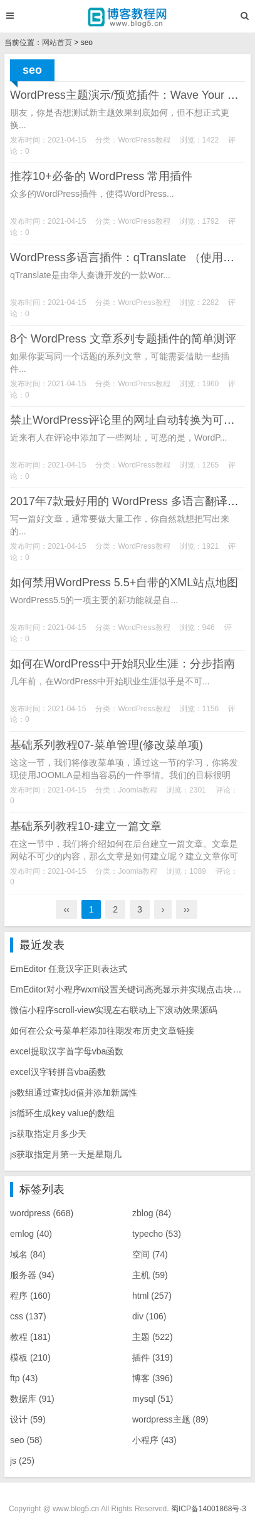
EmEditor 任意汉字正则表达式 (68, 969)
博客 (152, 1378)
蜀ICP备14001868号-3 (208, 1508)
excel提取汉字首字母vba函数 (66, 1051)
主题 (152, 1337)
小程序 (154, 1440)
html (152, 1296)
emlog (31, 1234)
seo (26, 1440)
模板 (30, 1357)
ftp (24, 1378)
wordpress (41, 1213)
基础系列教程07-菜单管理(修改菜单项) (106, 745)
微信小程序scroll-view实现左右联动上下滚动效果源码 (113, 1010)
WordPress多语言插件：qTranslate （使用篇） (128, 257)
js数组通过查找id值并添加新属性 (73, 1093)
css (28, 1316)
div (149, 1316)
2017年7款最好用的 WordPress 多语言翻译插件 (130, 501)
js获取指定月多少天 (48, 1134)
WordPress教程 (144, 140)
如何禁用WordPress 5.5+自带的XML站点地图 (124, 582)
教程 (30, 1337)
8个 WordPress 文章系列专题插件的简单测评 (123, 338)
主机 (150, 1275)
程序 (30, 1296)
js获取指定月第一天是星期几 (66, 1154)
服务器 (32, 1275)
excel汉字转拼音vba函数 (58, 1072)
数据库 (32, 1399)
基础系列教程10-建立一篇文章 (86, 826)
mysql (152, 1399)
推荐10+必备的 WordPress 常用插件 (101, 176)
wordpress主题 (170, 1419)
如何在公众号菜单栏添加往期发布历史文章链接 (102, 1031)
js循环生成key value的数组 (62, 1113)
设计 (28, 1419)
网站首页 (57, 42)
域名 (28, 1254)
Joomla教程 (137, 790)
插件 (152, 1357)
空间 (150, 1254)
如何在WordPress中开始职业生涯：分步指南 (122, 664)
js (22, 1461)
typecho (156, 1234)
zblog (151, 1213)
